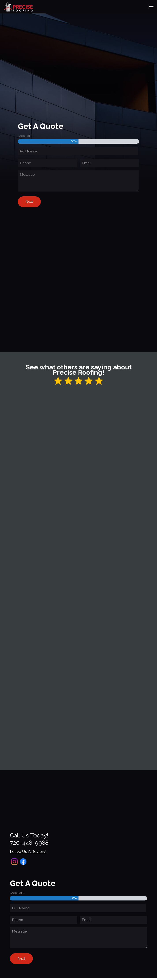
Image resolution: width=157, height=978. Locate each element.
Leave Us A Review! (28, 851)
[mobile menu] (151, 6)
